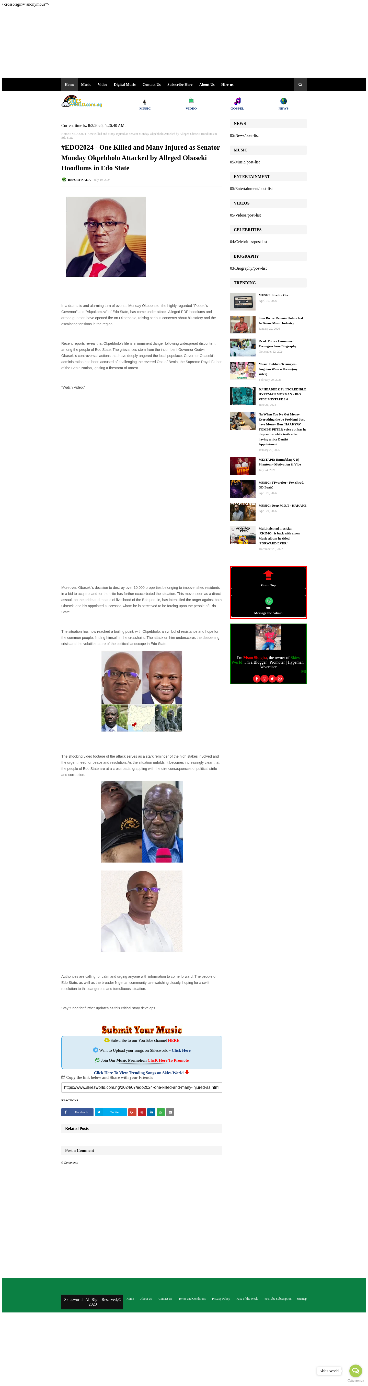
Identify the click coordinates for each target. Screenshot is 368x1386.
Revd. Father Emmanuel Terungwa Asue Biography (277, 343)
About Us (206, 84)
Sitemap (302, 1298)
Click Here (181, 1050)
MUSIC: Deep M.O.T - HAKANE (283, 505)
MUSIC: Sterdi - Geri (274, 295)
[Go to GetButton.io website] (356, 1380)
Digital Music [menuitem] (125, 84)
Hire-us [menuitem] (227, 84)
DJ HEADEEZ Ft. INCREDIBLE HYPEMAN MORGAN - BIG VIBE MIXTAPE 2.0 (282, 394)
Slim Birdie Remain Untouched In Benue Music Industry (281, 320)
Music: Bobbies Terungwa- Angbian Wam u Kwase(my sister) (278, 369)
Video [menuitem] (102, 84)
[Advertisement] (155, 42)
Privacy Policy (221, 1298)
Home (65, 134)
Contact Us (165, 1298)
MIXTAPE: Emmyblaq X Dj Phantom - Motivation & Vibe (280, 462)
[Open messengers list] (355, 1371)
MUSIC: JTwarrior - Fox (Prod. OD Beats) (281, 485)
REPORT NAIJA (79, 180)
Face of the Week (247, 1298)
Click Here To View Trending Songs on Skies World (139, 1073)
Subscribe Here (179, 84)
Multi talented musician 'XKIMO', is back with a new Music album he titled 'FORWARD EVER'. (279, 536)
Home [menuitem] (69, 84)
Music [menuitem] (86, 84)
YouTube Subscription (277, 1298)
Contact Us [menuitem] (152, 84)
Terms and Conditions (192, 1298)
